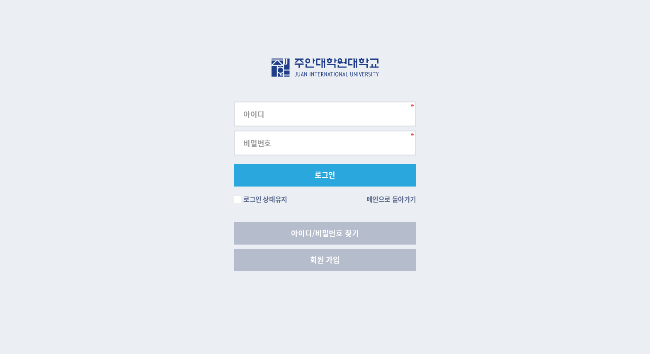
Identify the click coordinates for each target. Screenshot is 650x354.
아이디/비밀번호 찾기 (325, 233)
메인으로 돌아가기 (391, 199)
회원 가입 (325, 259)
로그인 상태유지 (260, 199)
